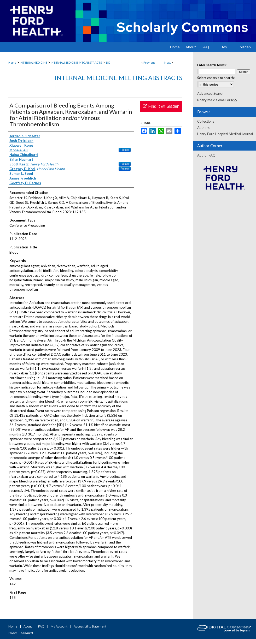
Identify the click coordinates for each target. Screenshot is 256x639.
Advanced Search (210, 93)
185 (108, 62)
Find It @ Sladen (161, 106)
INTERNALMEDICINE (33, 62)
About (28, 626)
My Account (59, 626)
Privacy (12, 632)
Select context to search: (216, 78)
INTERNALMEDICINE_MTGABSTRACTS (76, 62)
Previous (149, 62)
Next (167, 62)
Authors (203, 128)
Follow (124, 149)
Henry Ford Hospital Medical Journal (225, 134)
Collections (205, 121)
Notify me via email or (217, 100)
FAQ (41, 626)
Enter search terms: (211, 65)
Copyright (27, 632)
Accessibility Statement (90, 626)
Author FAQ (206, 155)
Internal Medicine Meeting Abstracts (118, 77)
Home (12, 62)
